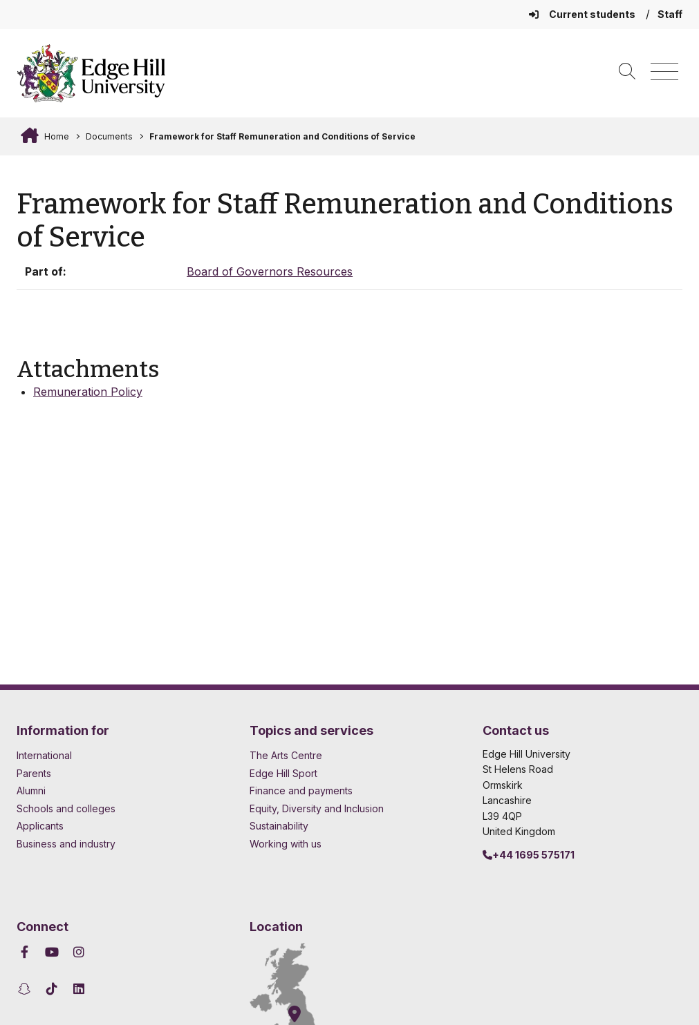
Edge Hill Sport (283, 773)
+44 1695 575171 (529, 855)
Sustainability (279, 826)
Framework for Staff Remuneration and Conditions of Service (282, 136)
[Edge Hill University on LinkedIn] (79, 988)
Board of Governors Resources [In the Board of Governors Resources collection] (270, 271)
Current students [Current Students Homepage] (583, 14)
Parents (34, 773)
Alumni (31, 790)
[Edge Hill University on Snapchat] (27, 988)
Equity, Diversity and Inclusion (317, 808)
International (44, 755)
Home (55, 136)
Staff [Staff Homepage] (670, 14)
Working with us (285, 844)
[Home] (91, 73)
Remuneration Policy (87, 392)
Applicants (40, 826)
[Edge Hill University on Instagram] (79, 952)
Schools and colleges (66, 808)
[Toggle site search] (627, 72)
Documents (109, 136)
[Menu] (664, 72)
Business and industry (66, 844)
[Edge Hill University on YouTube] (52, 952)
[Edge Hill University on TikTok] (52, 988)
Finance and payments (301, 790)
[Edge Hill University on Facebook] (27, 952)
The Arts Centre (286, 755)
